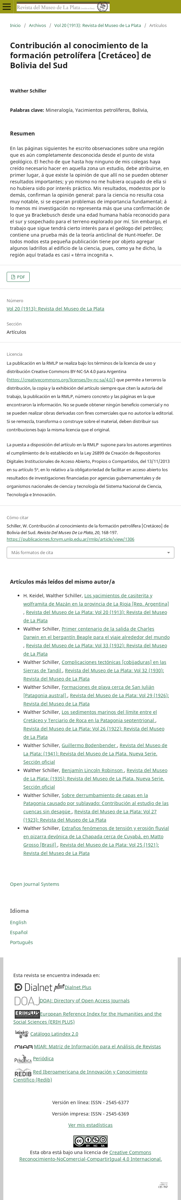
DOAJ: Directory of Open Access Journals (85, 1000)
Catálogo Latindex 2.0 (54, 1034)
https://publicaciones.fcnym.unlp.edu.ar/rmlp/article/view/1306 (70, 539)
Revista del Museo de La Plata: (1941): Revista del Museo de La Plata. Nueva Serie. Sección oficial (95, 753)
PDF (20, 277)
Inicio (15, 25)
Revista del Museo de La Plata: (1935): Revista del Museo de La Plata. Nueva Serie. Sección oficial (95, 778)
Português (21, 942)
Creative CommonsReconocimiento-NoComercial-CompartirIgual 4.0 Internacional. (90, 1155)
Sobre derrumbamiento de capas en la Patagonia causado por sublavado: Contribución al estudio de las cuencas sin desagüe (96, 803)
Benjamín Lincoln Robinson (93, 770)
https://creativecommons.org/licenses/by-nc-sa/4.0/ (61, 380)
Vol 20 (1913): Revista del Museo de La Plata (97, 25)
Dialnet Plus (78, 987)
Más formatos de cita (32, 552)
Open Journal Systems (34, 884)
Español (19, 932)
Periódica (43, 1058)
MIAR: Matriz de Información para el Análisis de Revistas (97, 1046)
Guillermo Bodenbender (89, 745)
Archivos (37, 25)
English (18, 922)
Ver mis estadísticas (90, 1125)
